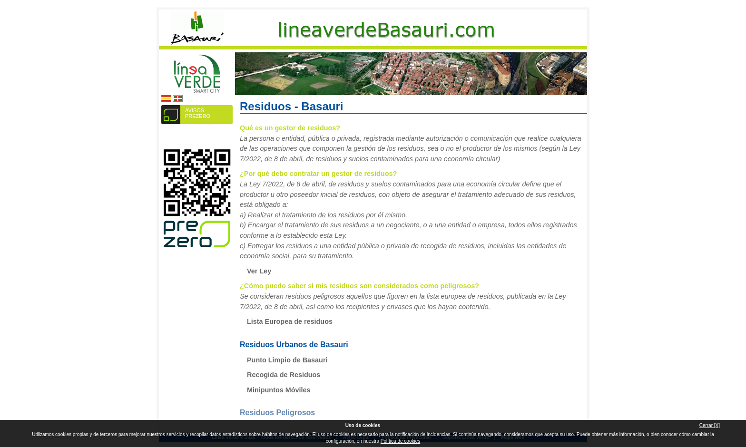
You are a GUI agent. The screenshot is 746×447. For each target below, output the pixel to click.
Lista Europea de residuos (290, 321)
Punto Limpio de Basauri (287, 360)
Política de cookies (400, 441)
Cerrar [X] (709, 425)
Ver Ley (259, 271)
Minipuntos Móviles (279, 390)
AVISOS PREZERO (197, 113)
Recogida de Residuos (283, 375)
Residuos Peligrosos (277, 412)
